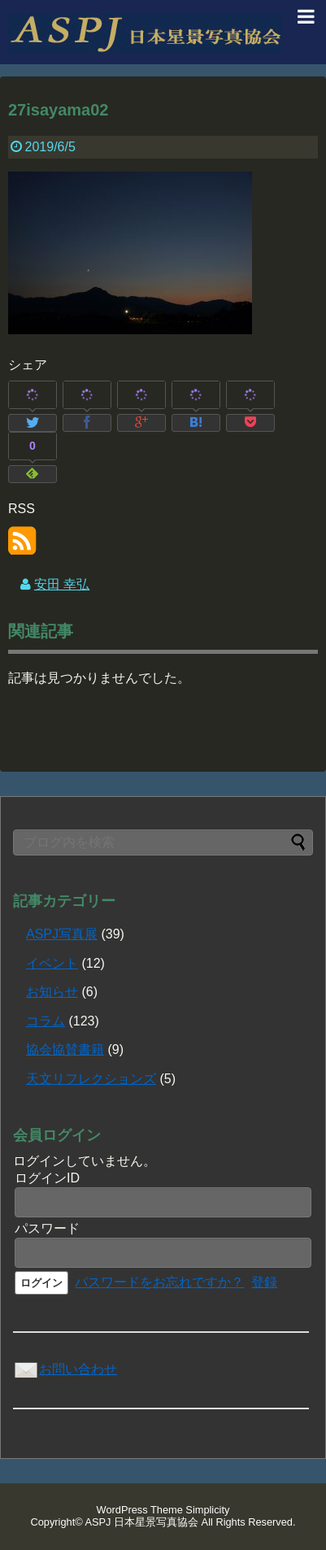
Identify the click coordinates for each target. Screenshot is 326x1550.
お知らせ (52, 992)
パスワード (47, 1228)
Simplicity (207, 1510)
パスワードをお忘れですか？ (159, 1282)
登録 (264, 1282)
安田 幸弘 (61, 584)
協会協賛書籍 (65, 1049)
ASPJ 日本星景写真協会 (142, 1522)
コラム (45, 1021)
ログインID (47, 1178)
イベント (52, 963)
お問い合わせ (65, 1369)
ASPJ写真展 (62, 934)
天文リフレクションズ (91, 1079)
